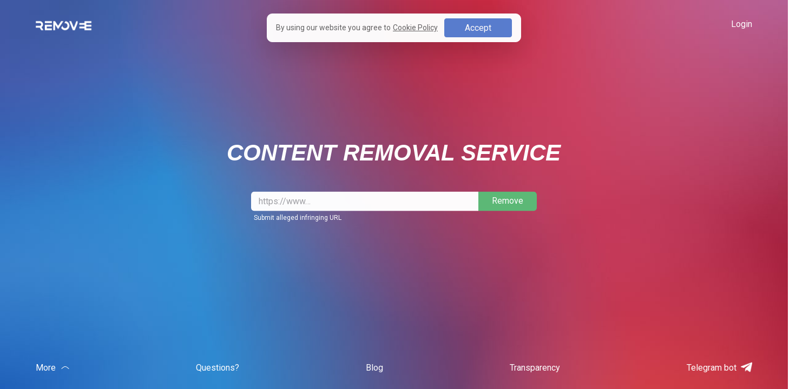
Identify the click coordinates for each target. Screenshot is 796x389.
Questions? (217, 368)
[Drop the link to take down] (364, 201)
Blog (374, 368)
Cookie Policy (415, 27)
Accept (478, 28)
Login (741, 24)
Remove (507, 201)
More (52, 368)
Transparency (535, 368)
